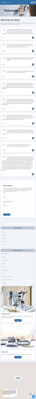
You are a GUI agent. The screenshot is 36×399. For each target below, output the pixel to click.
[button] (0, 2)
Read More (18, 320)
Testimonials (4, 241)
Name (4, 192)
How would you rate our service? (8, 201)
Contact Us (4, 244)
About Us (3, 231)
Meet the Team (4, 238)
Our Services (4, 235)
